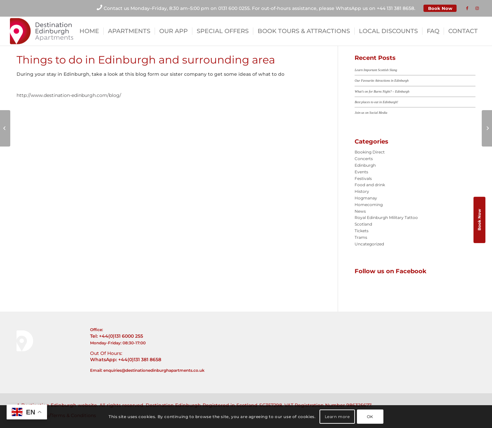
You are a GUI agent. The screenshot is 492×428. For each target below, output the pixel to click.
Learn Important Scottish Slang (376, 70)
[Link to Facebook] (467, 8)
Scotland (363, 224)
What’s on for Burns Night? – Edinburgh (382, 91)
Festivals (363, 178)
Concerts (364, 158)
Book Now (440, 8)
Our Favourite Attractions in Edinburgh (382, 80)
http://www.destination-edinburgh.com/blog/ (69, 95)
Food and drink (370, 184)
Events (361, 171)
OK (370, 416)
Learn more (337, 416)
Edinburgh (365, 165)
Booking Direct (370, 152)
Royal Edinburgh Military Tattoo (386, 217)
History (362, 191)
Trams (361, 237)
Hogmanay (366, 197)
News (360, 211)
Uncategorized (369, 243)
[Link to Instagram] (477, 8)
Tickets (362, 230)
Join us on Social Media (371, 112)
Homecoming (369, 204)
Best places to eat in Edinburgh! (376, 102)
